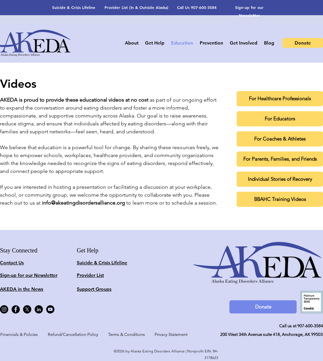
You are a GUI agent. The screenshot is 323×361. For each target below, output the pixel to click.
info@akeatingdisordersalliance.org (83, 203)
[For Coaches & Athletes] (280, 139)
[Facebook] (16, 309)
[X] (27, 309)
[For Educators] (280, 118)
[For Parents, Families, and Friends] (280, 159)
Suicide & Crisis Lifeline (73, 7)
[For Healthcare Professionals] (280, 98)
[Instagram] (4, 309)
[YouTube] (50, 309)
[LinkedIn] (39, 309)
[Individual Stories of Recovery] (280, 179)
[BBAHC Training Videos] (280, 199)
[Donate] (302, 43)
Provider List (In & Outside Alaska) (136, 7)
